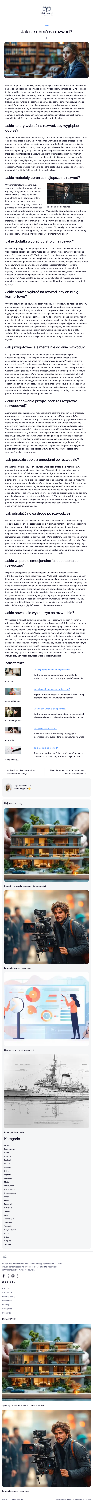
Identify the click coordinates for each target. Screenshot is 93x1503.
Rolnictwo (8, 1208)
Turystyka (8, 1226)
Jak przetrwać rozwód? (45, 728)
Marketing (8, 1178)
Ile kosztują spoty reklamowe (17, 968)
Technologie (9, 1219)
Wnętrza (7, 1241)
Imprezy (7, 1175)
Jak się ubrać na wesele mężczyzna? (52, 669)
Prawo (46, 26)
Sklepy (7, 1211)
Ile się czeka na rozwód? (46, 748)
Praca (6, 1197)
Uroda (6, 1233)
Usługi (6, 1237)
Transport (8, 1222)
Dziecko (7, 1156)
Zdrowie (7, 1244)
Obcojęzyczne (10, 1193)
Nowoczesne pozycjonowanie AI (19, 1050)
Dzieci (6, 1153)
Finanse (7, 1164)
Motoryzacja (9, 1186)
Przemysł (8, 1204)
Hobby (7, 1171)
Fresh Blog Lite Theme (63, 1499)
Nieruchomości (10, 1189)
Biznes (6, 1145)
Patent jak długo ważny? (15, 1132)
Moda (6, 1182)
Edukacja (8, 1160)
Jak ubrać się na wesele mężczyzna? (52, 689)
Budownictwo (9, 1149)
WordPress (87, 1499)
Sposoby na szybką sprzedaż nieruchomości (25, 886)
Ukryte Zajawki (10, 1230)
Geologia (7, 1167)
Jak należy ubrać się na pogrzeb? (50, 709)
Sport (6, 1215)
